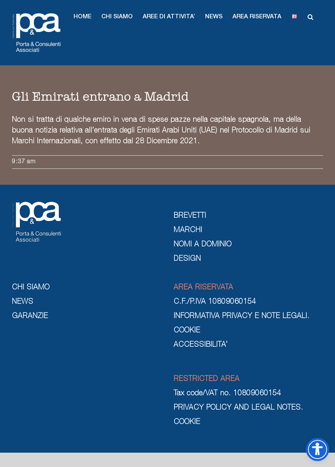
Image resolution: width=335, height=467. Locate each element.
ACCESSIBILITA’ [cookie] (201, 345)
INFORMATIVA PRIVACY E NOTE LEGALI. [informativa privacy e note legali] (242, 316)
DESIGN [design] (187, 259)
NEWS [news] (22, 302)
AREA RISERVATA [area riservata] (203, 287)
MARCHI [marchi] (188, 230)
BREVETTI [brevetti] (190, 216)
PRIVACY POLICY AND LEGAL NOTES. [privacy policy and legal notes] (238, 408)
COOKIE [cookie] (187, 330)
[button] (82, 16)
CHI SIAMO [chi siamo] (31, 287)
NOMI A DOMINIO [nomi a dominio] (203, 244)
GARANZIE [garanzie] (30, 316)
